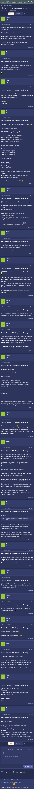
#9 (32, 329)
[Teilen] (30, 24)
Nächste (19, 13)
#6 (32, 238)
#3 (32, 87)
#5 (32, 195)
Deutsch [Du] (15, 780)
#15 (32, 577)
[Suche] (32, 2)
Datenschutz (17, 782)
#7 (32, 265)
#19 (32, 682)
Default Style (5, 780)
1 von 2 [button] (11, 13)
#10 (32, 362)
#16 (32, 602)
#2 (32, 58)
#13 (32, 508)
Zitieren (31, 47)
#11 (32, 419)
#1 (32, 24)
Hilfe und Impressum (6, 784)
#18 (32, 649)
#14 (32, 550)
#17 (32, 625)
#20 (32, 714)
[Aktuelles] (28, 2)
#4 (32, 117)
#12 (32, 447)
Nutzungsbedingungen (7, 782)
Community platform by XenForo (14, 787)
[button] (3, 749)
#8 (32, 307)
